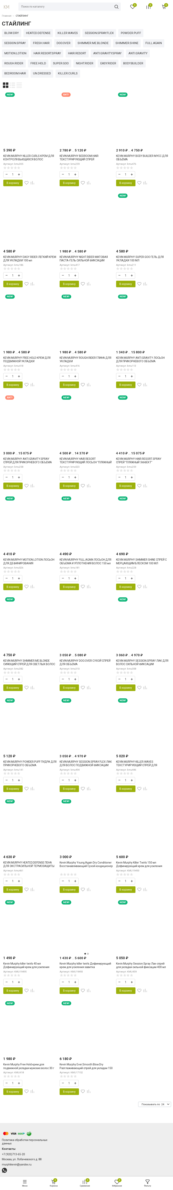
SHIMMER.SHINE (127, 43)
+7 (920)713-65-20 (13, 1154)
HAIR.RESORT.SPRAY (47, 53)
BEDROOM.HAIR (15, 73)
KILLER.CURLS (68, 73)
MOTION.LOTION (15, 53)
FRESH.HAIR (41, 43)
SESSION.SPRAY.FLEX (99, 33)
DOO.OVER (63, 43)
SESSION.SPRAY (15, 43)
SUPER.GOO (61, 63)
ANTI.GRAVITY (137, 53)
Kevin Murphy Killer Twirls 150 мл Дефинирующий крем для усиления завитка (139, 866)
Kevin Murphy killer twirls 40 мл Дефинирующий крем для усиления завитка (26, 967)
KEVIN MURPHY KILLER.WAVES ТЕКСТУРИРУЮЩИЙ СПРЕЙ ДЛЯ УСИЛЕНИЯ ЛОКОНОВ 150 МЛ (136, 765)
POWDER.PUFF (131, 33)
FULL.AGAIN (153, 43)
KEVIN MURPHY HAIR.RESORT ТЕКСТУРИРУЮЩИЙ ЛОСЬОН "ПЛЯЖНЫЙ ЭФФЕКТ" (86, 462)
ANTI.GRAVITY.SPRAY (107, 53)
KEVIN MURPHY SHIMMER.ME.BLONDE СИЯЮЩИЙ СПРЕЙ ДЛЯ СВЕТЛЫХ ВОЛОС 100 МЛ (29, 664)
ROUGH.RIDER (13, 63)
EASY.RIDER (108, 63)
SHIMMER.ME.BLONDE (93, 43)
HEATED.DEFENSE (38, 33)
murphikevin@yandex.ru (17, 1164)
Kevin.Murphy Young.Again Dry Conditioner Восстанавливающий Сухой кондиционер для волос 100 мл (86, 866)
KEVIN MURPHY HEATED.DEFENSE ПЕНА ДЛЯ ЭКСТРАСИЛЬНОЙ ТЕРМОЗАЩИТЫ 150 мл (28, 866)
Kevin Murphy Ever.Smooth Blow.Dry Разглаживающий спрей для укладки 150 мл (86, 1068)
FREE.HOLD (38, 63)
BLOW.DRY (11, 33)
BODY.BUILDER (133, 63)
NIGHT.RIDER (84, 63)
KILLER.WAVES (67, 33)
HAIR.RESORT (77, 53)
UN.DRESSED (42, 73)
